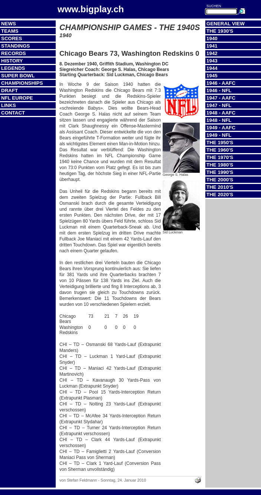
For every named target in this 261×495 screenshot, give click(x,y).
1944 (212, 68)
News (8, 23)
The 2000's (219, 179)
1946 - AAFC (220, 83)
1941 (212, 46)
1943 (212, 61)
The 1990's (219, 172)
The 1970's (219, 157)
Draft (9, 90)
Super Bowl (18, 75)
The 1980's (219, 165)
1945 (212, 75)
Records (13, 53)
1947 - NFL (218, 105)
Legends (13, 68)
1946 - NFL (218, 90)
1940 (212, 38)
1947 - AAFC (220, 98)
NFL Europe (17, 98)
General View (225, 23)
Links (8, 105)
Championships (22, 83)
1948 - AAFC (220, 113)
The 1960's (219, 150)
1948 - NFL (218, 120)
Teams (10, 31)
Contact (13, 113)
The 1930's (219, 31)
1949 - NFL (218, 135)
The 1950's (219, 142)
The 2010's (219, 187)
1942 (212, 53)
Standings (15, 46)
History (12, 61)
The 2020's (219, 194)
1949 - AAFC (220, 127)
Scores (11, 38)
